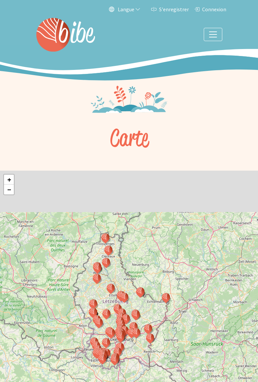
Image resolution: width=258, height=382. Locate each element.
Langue (125, 9)
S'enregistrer (170, 9)
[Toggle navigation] (213, 34)
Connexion (210, 9)
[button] (126, 319)
